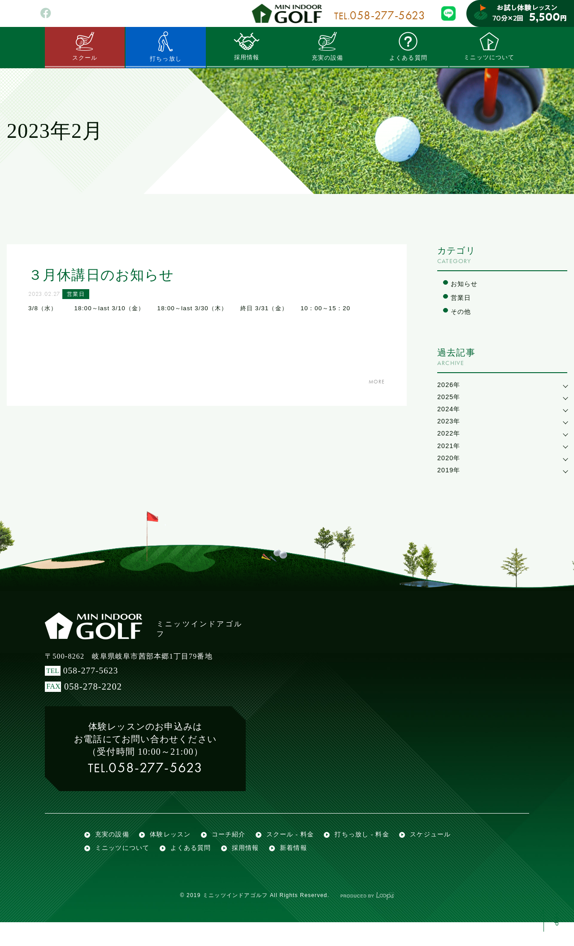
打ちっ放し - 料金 (375, 849)
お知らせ (465, 284)
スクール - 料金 (299, 849)
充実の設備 (327, 46)
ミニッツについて (489, 46)
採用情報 (246, 46)
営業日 (80, 295)
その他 (462, 313)
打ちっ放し (165, 46)
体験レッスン (174, 849)
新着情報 (302, 868)
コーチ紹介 (235, 849)
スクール (85, 46)
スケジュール (446, 849)
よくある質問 (408, 46)
